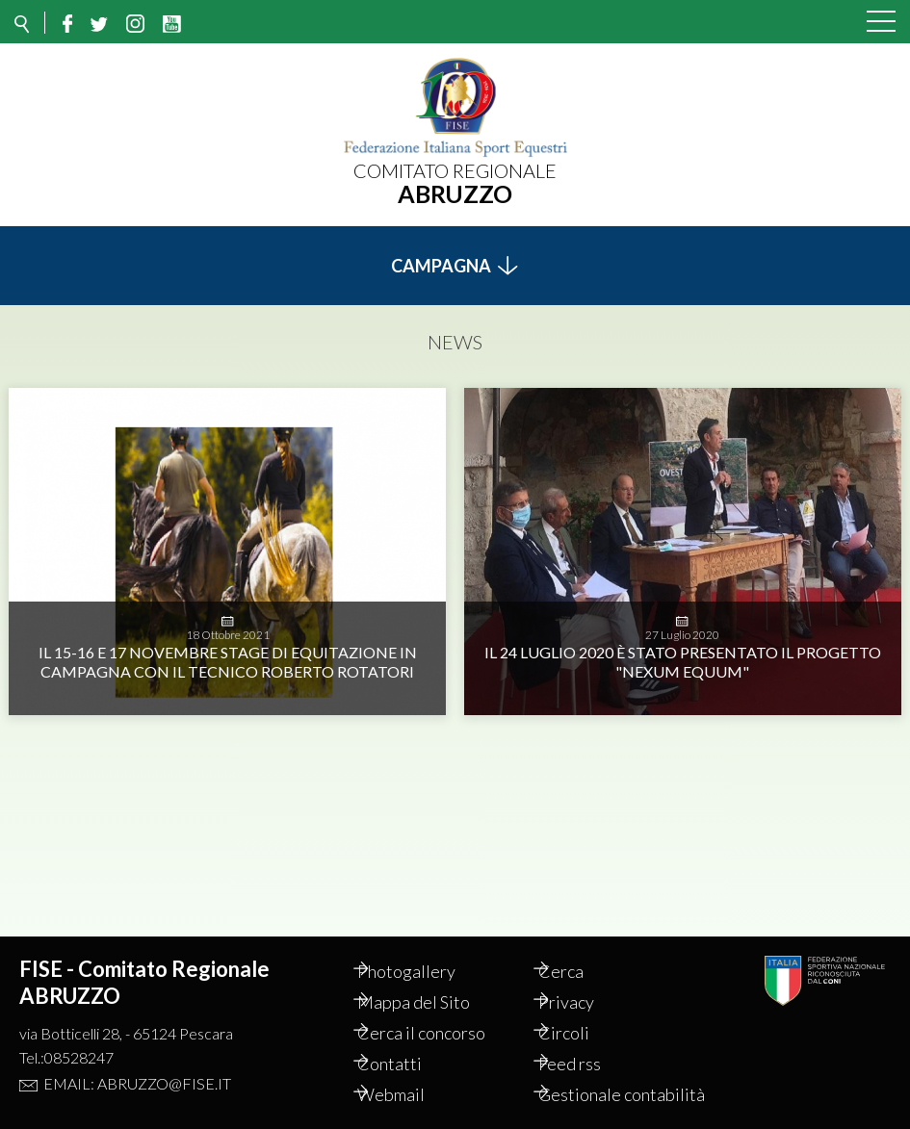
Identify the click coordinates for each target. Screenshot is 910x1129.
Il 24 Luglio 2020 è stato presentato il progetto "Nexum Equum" (682, 651)
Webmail (411, 1073)
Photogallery (426, 950)
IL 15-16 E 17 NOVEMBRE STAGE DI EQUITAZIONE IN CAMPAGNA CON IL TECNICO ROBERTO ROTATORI (228, 651)
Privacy (585, 980)
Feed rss (589, 1042)
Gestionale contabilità (599, 1084)
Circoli (583, 1011)
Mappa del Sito (433, 980)
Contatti (409, 1042)
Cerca (580, 950)
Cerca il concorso (441, 1011)
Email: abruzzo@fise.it (137, 1062)
